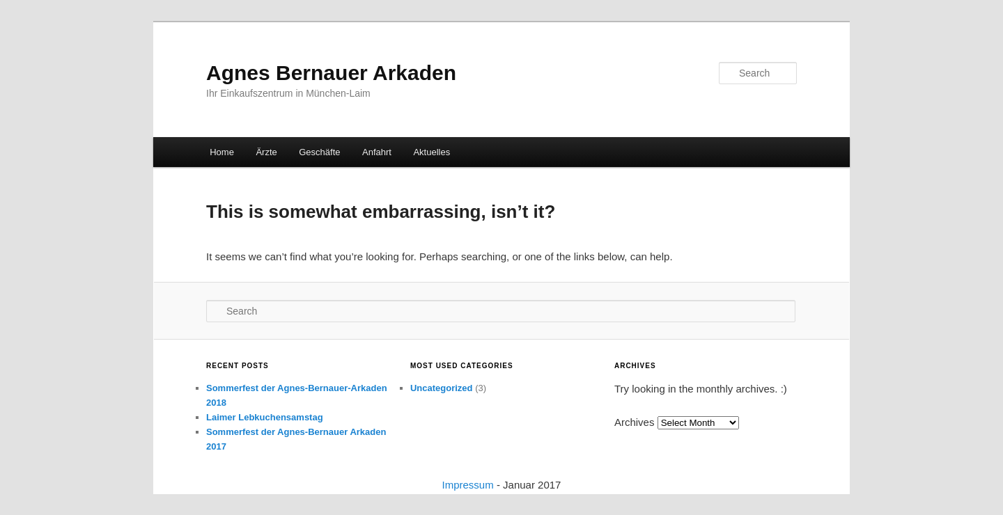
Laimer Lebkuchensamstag (264, 417)
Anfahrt (376, 152)
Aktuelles (431, 152)
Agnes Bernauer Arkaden (331, 72)
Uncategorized (441, 388)
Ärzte (266, 152)
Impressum (468, 485)
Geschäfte (319, 152)
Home (222, 152)
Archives (634, 422)
